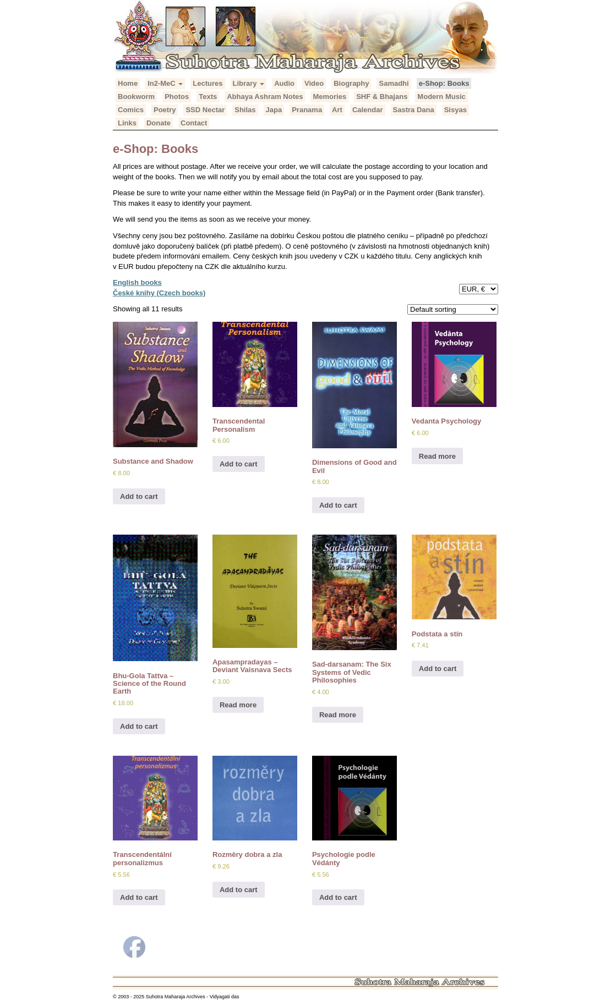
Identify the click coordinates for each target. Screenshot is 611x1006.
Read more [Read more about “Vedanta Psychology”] (437, 456)
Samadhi (393, 83)
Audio (284, 83)
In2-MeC (165, 83)
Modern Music (441, 96)
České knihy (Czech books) (159, 293)
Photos (177, 96)
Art (337, 110)
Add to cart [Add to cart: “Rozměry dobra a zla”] (239, 890)
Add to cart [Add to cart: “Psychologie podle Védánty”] (338, 897)
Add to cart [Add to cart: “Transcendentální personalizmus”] (139, 897)
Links (127, 123)
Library (249, 83)
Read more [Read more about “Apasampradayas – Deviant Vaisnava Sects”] (238, 705)
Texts (208, 96)
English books (137, 282)
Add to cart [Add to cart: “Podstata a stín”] (438, 668)
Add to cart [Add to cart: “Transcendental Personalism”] (239, 464)
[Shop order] (452, 309)
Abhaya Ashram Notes (265, 96)
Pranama (307, 110)
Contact (194, 123)
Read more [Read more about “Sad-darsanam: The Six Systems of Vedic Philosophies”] (337, 715)
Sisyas (455, 110)
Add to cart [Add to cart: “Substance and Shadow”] (139, 496)
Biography (351, 83)
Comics (131, 110)
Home (128, 83)
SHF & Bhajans (381, 96)
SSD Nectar (205, 110)
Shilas (244, 110)
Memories (329, 96)
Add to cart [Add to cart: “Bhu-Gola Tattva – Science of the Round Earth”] (139, 726)
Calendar (367, 110)
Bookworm (136, 96)
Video (314, 83)
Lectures (207, 83)
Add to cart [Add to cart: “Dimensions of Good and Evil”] (338, 505)
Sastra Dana (413, 110)
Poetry (165, 110)
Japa (274, 110)
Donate (158, 123)
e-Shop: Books (444, 83)
